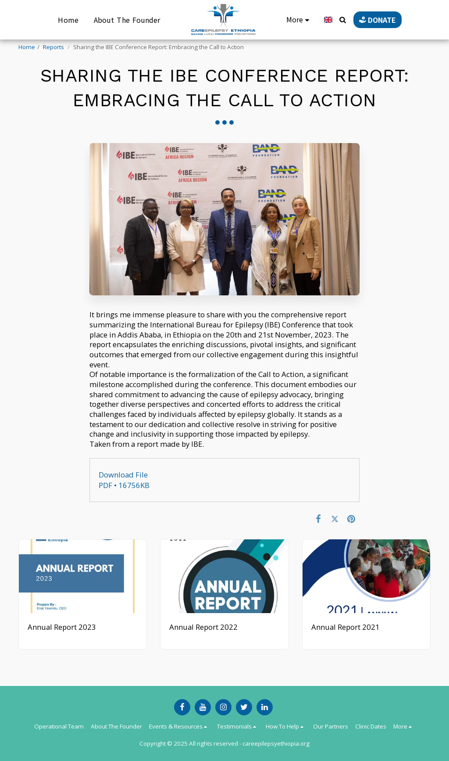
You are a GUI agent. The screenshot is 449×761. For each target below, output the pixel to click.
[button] (339, 19)
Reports (54, 47)
